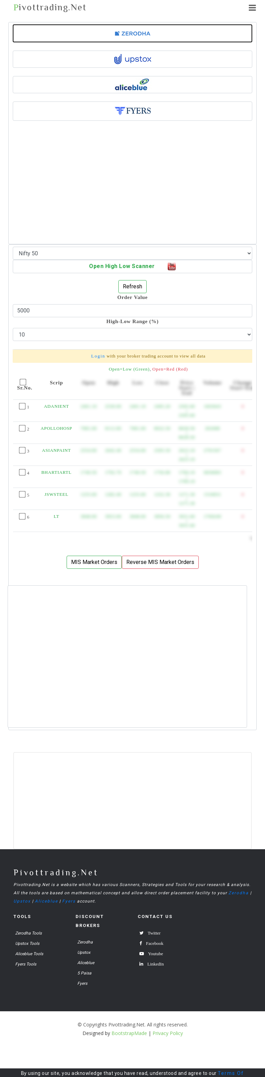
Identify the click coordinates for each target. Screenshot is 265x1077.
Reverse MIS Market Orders (160, 562)
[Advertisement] (132, 194)
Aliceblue (46, 901)
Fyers (69, 901)
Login (98, 356)
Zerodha (238, 893)
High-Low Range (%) (132, 321)
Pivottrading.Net (56, 872)
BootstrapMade (129, 1033)
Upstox (22, 901)
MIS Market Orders (94, 562)
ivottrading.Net (50, 7)
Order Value (132, 297)
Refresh (132, 286)
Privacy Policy (168, 1033)
